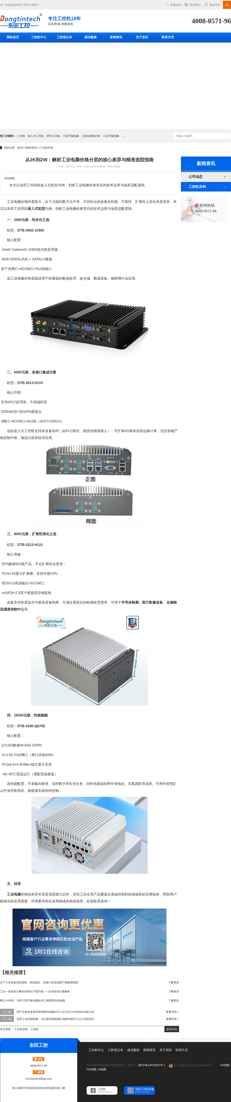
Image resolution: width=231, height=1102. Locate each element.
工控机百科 (46, 147)
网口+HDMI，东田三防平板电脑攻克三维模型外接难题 (32, 1000)
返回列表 (171, 1029)
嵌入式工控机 (36, 135)
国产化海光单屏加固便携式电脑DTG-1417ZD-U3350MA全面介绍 (55, 1011)
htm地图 (91, 1069)
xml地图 (225, 1065)
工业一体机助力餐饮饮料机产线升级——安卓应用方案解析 (35, 991)
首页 (20, 147)
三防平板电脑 (71, 135)
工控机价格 (21, 1029)
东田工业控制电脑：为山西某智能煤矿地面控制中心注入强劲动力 (56, 1018)
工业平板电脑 (111, 135)
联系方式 (168, 37)
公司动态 (196, 177)
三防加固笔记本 (90, 135)
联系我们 (195, 4)
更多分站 (214, 4)
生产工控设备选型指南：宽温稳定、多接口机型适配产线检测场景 (39, 982)
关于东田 (142, 37)
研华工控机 (53, 135)
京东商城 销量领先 (64, 20)
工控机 (21, 135)
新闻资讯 (116, 37)
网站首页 (13, 37)
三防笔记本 (64, 37)
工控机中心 (38, 37)
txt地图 (102, 1069)
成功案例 (90, 37)
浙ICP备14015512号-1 (151, 1065)
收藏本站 (175, 4)
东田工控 (21, 4)
